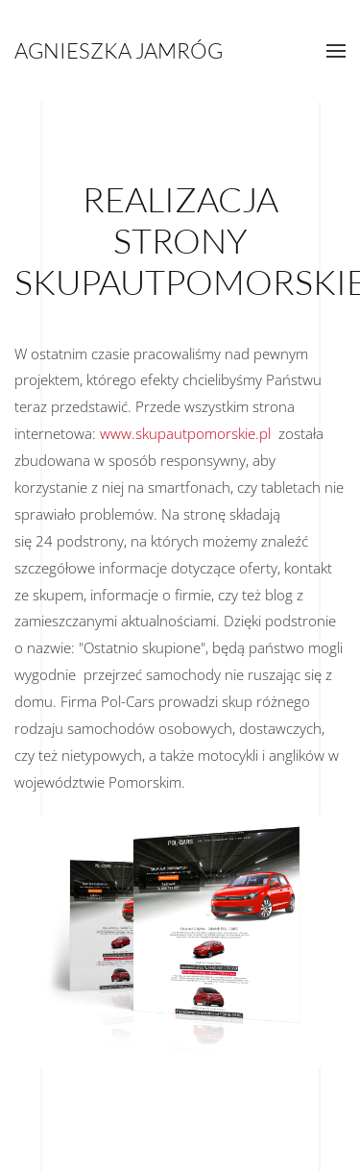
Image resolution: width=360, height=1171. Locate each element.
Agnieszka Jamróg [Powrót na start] (118, 50)
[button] (336, 51)
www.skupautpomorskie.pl (185, 433)
